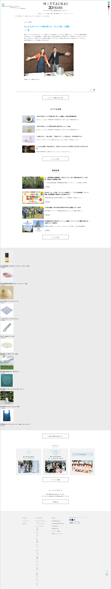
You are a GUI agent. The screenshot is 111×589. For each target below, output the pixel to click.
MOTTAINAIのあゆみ (56, 521)
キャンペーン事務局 (56, 531)
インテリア (37, 546)
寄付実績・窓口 (55, 526)
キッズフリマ (41, 523)
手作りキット (37, 570)
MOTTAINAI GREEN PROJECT (58, 523)
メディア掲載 (24, 16)
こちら (29, 79)
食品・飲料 (37, 541)
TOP (16, 16)
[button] (40, 13)
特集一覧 (24, 523)
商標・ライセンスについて (57, 533)
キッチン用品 (37, 528)
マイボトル (37, 523)
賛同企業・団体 (55, 528)
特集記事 (19, 16)
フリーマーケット (42, 521)
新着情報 (48, 187)
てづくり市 (41, 526)
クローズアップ (26, 521)
